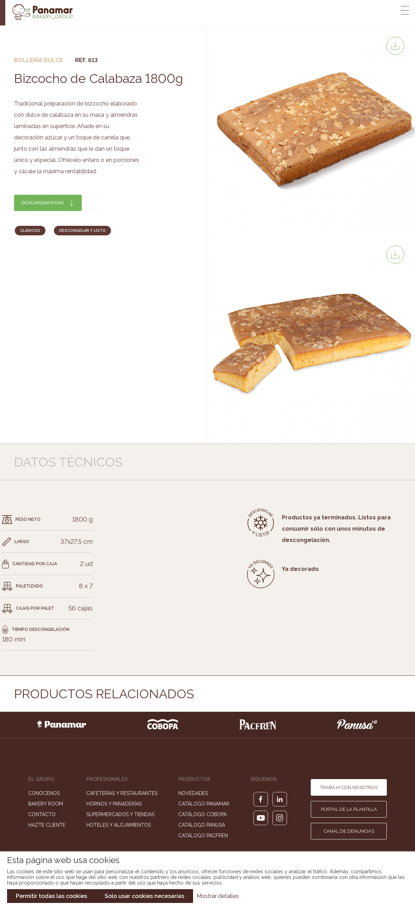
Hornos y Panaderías (114, 804)
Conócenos (44, 793)
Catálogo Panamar (203, 804)
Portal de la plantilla (349, 809)
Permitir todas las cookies (51, 896)
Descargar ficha (42, 202)
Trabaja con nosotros (349, 787)
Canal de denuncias (349, 831)
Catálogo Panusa (201, 825)
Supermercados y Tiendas (120, 814)
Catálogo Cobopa (202, 814)
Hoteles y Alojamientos (118, 825)
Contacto (42, 814)
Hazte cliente (47, 825)
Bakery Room (45, 804)
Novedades (193, 793)
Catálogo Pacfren (203, 835)
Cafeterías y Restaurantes (121, 793)
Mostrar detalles (218, 896)
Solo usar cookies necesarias (144, 896)
